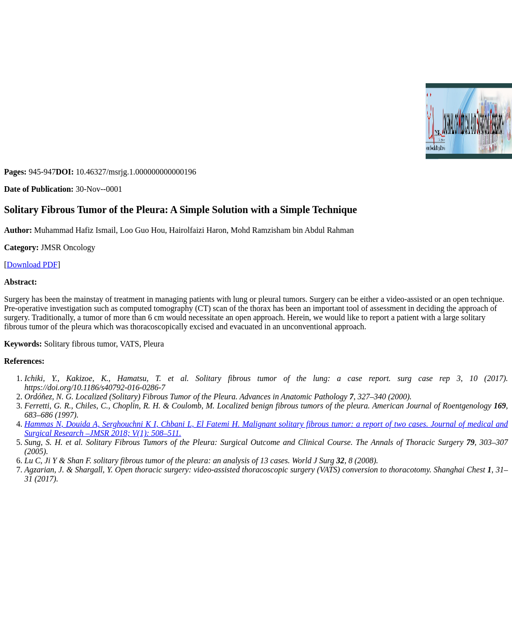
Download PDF (32, 264)
